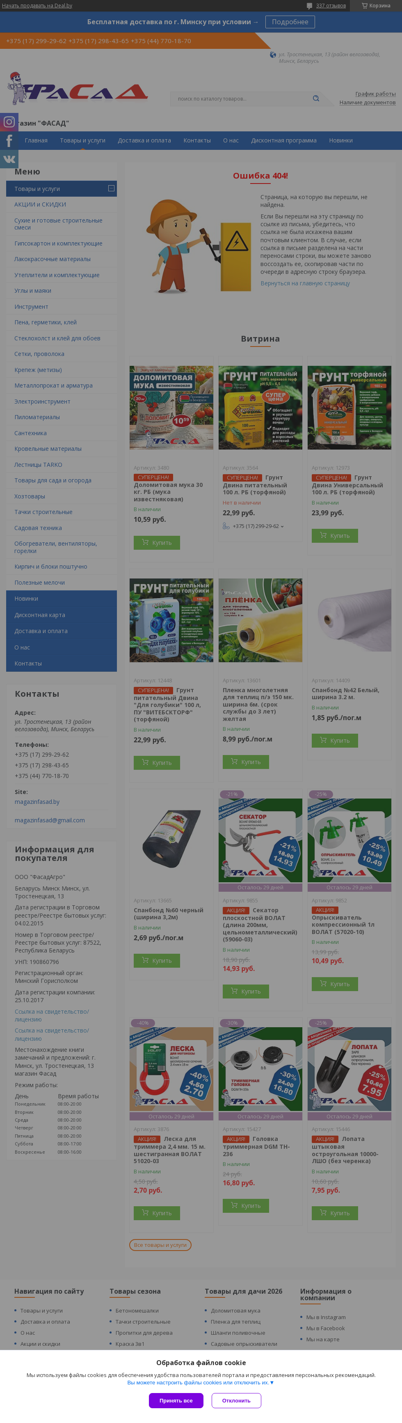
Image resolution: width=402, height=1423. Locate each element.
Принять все (176, 1401)
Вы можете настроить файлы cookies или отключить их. (198, 1382)
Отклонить (236, 1401)
